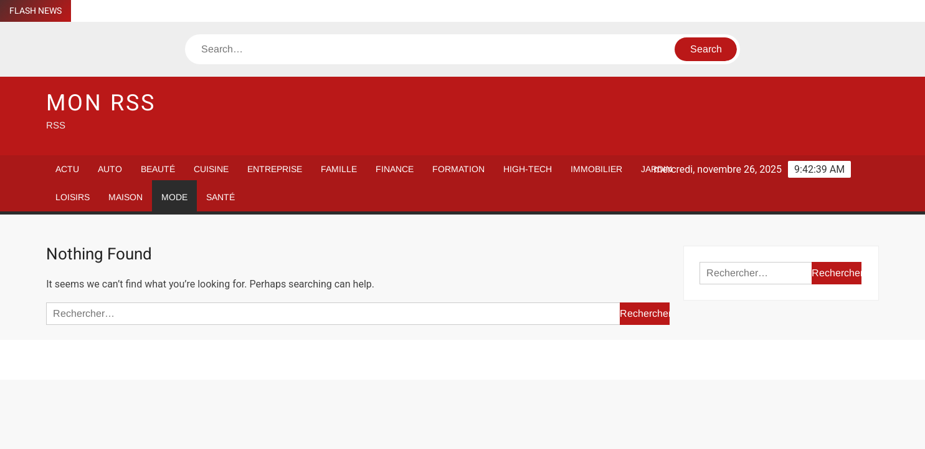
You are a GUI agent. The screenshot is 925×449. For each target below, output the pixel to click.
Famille (339, 169)
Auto (110, 169)
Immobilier (596, 169)
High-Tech (527, 169)
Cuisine (211, 169)
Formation (458, 169)
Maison (125, 197)
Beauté (158, 169)
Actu (67, 169)
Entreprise (274, 169)
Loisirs (72, 197)
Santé (220, 197)
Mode (174, 197)
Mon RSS (100, 103)
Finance (395, 169)
